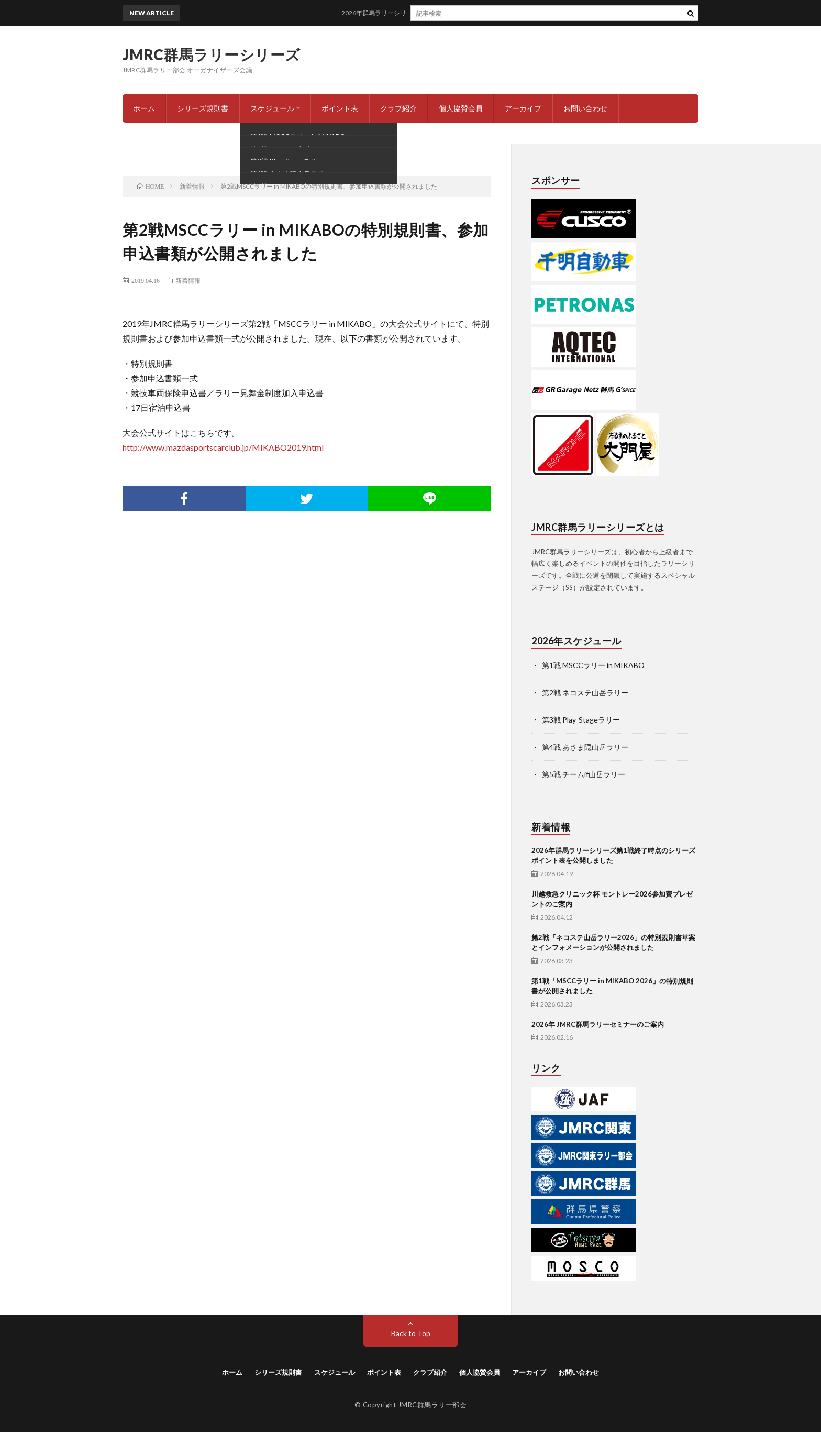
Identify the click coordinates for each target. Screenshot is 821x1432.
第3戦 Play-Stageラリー (581, 719)
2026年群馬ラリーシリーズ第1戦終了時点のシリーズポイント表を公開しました (463, 13)
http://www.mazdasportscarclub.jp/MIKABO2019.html (223, 447)
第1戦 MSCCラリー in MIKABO (593, 665)
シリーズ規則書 (202, 108)
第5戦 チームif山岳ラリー (583, 774)
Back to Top (410, 1333)
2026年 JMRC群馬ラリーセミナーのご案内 (597, 1024)
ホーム (144, 108)
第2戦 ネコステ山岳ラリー (585, 692)
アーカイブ (523, 108)
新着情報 (188, 280)
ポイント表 (339, 108)
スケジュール (272, 108)
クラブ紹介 (398, 108)
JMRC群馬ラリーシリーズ (212, 54)
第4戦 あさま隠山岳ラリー (585, 746)
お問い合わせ (585, 108)
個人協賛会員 (461, 108)
